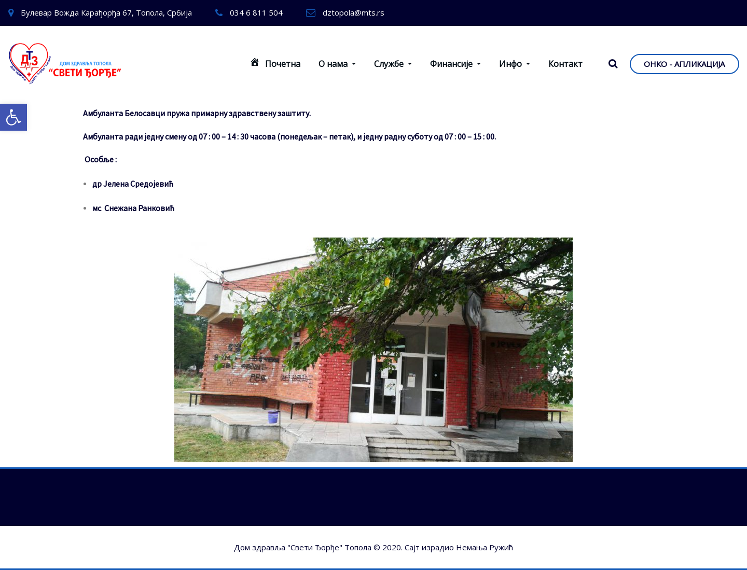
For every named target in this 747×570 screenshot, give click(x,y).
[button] (13, 117)
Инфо (514, 63)
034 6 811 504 (256, 12)
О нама (337, 63)
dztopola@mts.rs (353, 12)
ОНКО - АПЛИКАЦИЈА (684, 64)
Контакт (565, 63)
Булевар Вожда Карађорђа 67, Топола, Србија (106, 12)
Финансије (455, 63)
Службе (393, 63)
